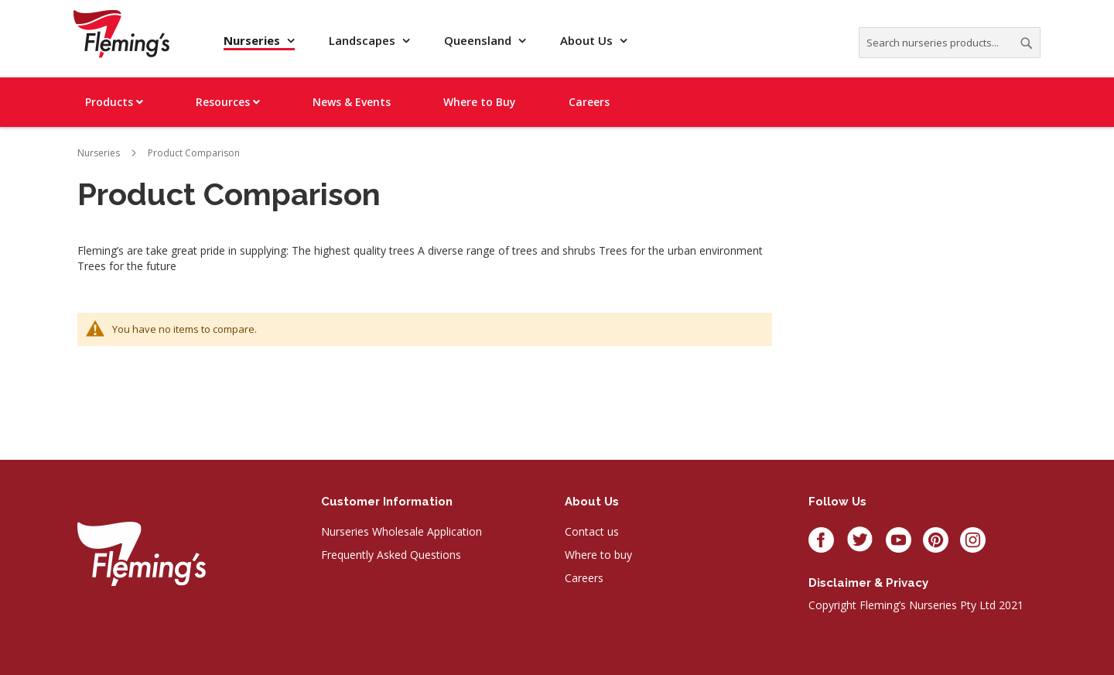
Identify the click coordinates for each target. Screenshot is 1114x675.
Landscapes (363, 40)
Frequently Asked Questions (391, 554)
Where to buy (598, 554)
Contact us (592, 531)
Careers (584, 577)
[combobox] (950, 42)
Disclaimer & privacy (868, 583)
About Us (588, 40)
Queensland (479, 40)
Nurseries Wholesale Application (401, 531)
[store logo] (121, 33)
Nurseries (253, 40)
